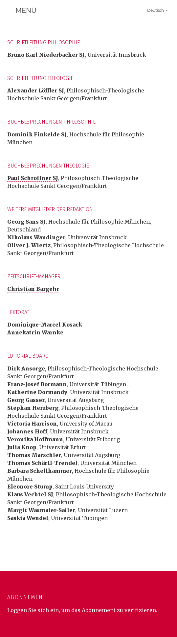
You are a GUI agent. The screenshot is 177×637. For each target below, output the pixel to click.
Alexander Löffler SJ (35, 90)
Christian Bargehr (33, 289)
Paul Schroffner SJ (32, 178)
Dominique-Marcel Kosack (44, 324)
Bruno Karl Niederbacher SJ (46, 54)
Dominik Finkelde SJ (37, 134)
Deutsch (160, 9)
